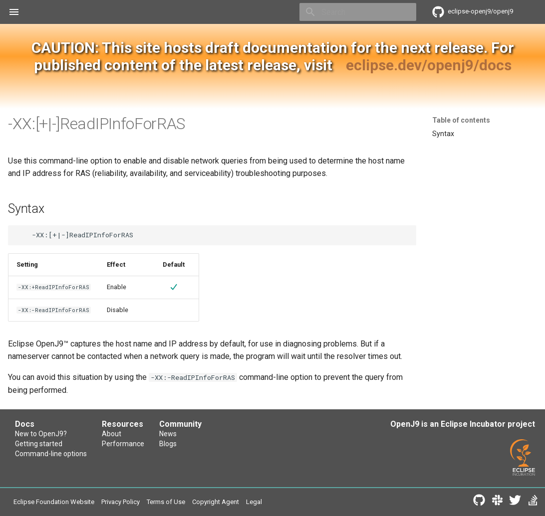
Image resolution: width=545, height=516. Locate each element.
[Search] (357, 12)
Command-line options (51, 454)
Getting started (38, 444)
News (168, 434)
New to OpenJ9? (41, 434)
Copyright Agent (215, 502)
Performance (123, 444)
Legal (254, 502)
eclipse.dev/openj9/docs (429, 65)
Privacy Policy (120, 502)
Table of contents (461, 120)
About (111, 434)
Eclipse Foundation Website (53, 502)
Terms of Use (166, 502)
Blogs (168, 444)
